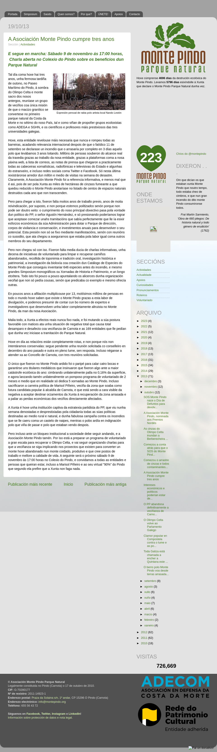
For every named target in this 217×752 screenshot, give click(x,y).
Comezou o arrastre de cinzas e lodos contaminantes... (156, 464)
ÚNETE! (103, 14)
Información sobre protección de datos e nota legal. (40, 717)
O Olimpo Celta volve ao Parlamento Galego (153, 525)
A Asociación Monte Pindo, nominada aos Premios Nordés (156, 418)
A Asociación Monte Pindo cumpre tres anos (61, 39)
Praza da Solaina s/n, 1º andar (51, 697)
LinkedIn (74, 713)
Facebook (33, 713)
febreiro (149, 619)
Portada (12, 14)
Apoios (119, 14)
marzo (148, 614)
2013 (144, 376)
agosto (149, 586)
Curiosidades (145, 285)
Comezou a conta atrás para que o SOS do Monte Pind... (156, 449)
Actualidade (144, 274)
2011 (144, 638)
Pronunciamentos (148, 290)
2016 (144, 359)
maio (147, 603)
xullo (147, 592)
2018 (144, 348)
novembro (151, 386)
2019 (144, 343)
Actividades (27, 44)
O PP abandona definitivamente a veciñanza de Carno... (156, 509)
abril (147, 608)
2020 (144, 337)
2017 (144, 354)
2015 (144, 365)
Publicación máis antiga (105, 484)
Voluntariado (144, 300)
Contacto (134, 14)
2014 (144, 370)
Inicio (68, 484)
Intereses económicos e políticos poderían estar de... (154, 491)
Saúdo (47, 14)
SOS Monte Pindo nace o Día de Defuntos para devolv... (155, 402)
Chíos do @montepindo (191, 153)
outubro (149, 392)
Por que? (86, 14)
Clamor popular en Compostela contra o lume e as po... (155, 541)
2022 (144, 326)
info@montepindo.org (52, 701)
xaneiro (149, 625)
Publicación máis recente (30, 484)
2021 (144, 332)
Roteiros (142, 295)
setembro (150, 581)
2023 (144, 321)
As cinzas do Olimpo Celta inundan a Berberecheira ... (156, 433)
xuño (147, 597)
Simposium (30, 14)
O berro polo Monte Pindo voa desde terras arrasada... (156, 571)
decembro (151, 381)
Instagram (58, 713)
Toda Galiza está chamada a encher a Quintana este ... (156, 556)
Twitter (45, 713)
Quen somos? (66, 14)
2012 (144, 632)
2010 (144, 643)
